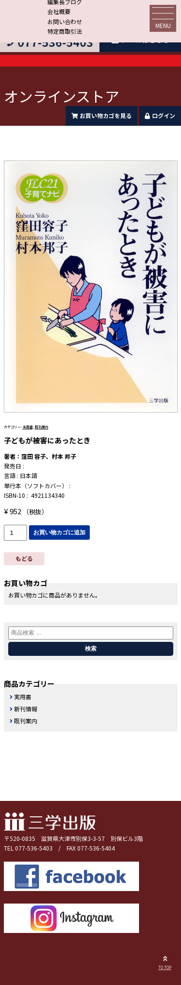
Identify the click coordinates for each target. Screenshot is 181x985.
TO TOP (164, 961)
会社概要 (58, 11)
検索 (91, 648)
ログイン (160, 115)
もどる (24, 558)
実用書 (28, 427)
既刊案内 (41, 427)
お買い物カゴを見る (101, 115)
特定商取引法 (64, 31)
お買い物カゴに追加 (59, 532)
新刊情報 (25, 709)
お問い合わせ (64, 21)
